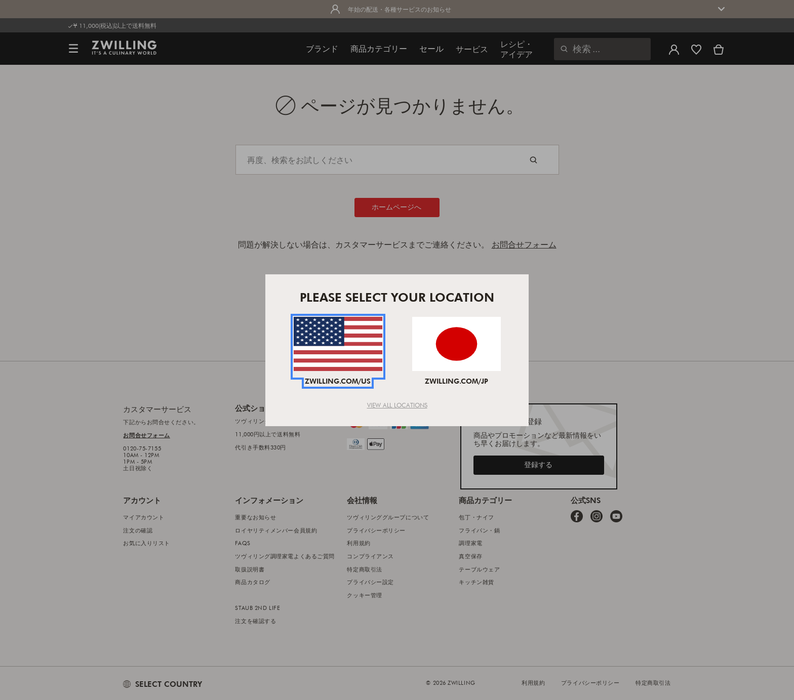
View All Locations (397, 405)
